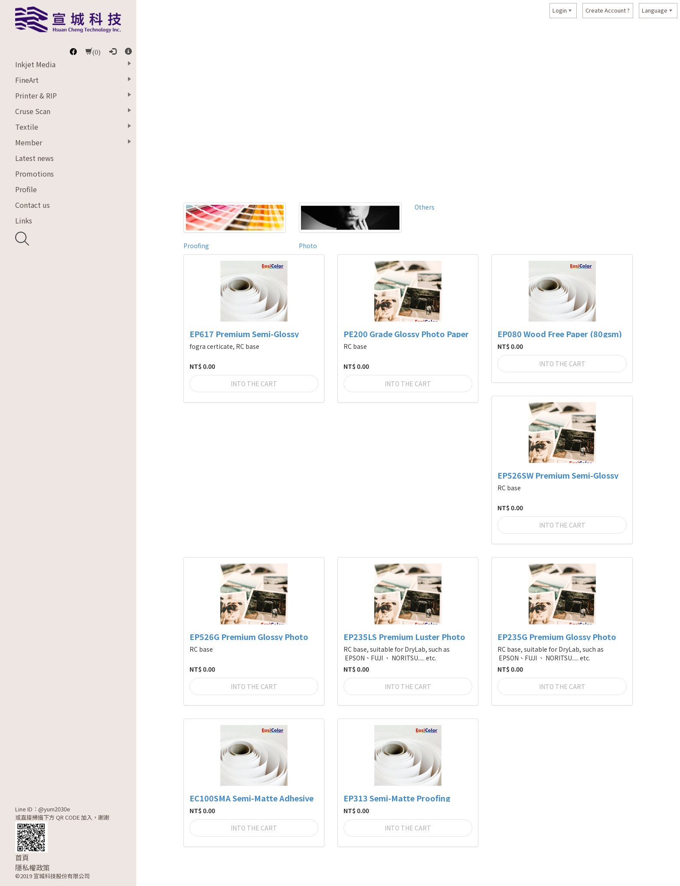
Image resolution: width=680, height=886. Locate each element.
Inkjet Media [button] (35, 64)
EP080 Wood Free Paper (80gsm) (559, 334)
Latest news (34, 158)
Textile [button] (26, 126)
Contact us (32, 205)
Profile (26, 189)
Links (23, 220)
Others (425, 207)
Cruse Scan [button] (32, 111)
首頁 (22, 858)
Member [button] (28, 142)
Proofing (196, 245)
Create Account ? (607, 10)
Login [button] (559, 10)
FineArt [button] (27, 80)
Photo (308, 245)
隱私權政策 (32, 868)
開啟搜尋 (22, 239)
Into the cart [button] (254, 383)
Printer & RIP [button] (36, 95)
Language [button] (654, 10)
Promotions (34, 173)
